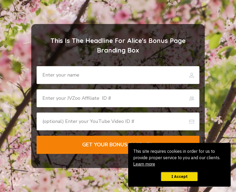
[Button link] (118, 145)
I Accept (179, 176)
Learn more (144, 164)
